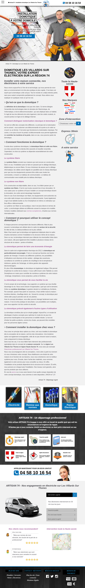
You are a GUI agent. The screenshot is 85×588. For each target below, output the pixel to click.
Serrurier (17, 575)
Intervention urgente (54, 495)
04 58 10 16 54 (36, 8)
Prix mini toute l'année (54, 514)
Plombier (10, 575)
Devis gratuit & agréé (54, 519)
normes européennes (34, 211)
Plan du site (30, 575)
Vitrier (9, 578)
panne (14, 372)
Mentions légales (33, 580)
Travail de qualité (53, 510)
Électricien (17, 578)
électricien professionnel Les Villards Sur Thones (21, 349)
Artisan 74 (8, 64)
